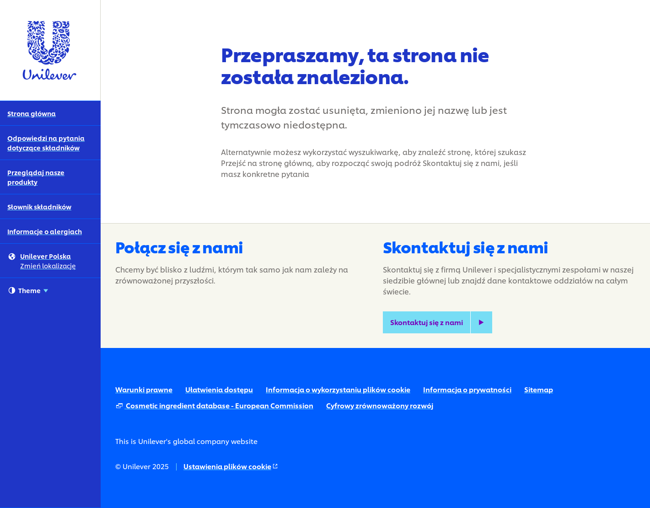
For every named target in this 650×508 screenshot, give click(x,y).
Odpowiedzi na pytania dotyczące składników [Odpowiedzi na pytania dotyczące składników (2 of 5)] (46, 143)
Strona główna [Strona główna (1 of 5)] (31, 113)
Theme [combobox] (28, 290)
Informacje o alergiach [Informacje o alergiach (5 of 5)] (44, 231)
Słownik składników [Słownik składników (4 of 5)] (39, 206)
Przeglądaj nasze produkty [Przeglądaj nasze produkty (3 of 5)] (35, 177)
